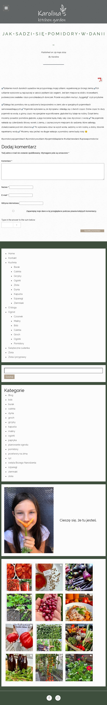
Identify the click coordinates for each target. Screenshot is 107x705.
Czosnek (18, 316)
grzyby (12, 422)
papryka (12, 440)
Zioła (16, 285)
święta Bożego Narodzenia (22, 462)
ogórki (11, 435)
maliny (11, 431)
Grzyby (17, 276)
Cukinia (17, 271)
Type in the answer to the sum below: (18, 220)
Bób (16, 325)
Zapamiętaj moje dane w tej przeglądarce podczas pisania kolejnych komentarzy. (61, 211)
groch (11, 417)
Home (11, 253)
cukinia (11, 408)
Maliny (17, 321)
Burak (17, 267)
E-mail (4, 195)
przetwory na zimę (18, 453)
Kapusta (18, 294)
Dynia (17, 289)
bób (10, 399)
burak (11, 404)
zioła (10, 476)
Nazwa (5, 187)
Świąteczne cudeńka (19, 348)
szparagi (12, 467)
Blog (10, 395)
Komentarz (6, 161)
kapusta (12, 426)
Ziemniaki (19, 303)
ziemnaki (12, 471)
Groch (17, 334)
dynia (11, 413)
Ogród (11, 312)
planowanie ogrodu (18, 444)
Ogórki (17, 280)
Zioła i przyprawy (17, 357)
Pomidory (19, 343)
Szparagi (18, 298)
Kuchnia (12, 262)
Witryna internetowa (10, 203)
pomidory (13, 449)
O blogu (12, 307)
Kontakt (12, 258)
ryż (9, 458)
